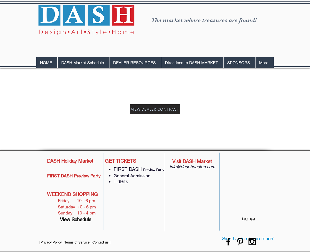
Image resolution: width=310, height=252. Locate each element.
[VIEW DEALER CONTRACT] (155, 109)
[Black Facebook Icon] (228, 242)
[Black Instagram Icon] (252, 242)
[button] (83, 62)
